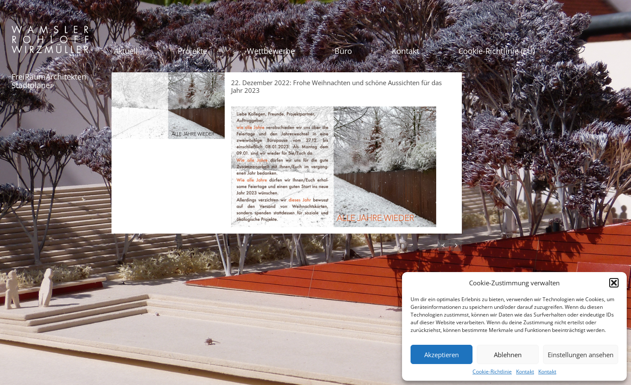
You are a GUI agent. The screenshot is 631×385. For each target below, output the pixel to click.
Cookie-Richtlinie (492, 371)
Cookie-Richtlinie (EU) (496, 51)
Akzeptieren (441, 354)
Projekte (192, 51)
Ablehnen (508, 354)
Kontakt (525, 371)
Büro (343, 51)
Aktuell (126, 51)
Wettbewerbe (271, 51)
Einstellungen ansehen (580, 354)
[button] (614, 282)
